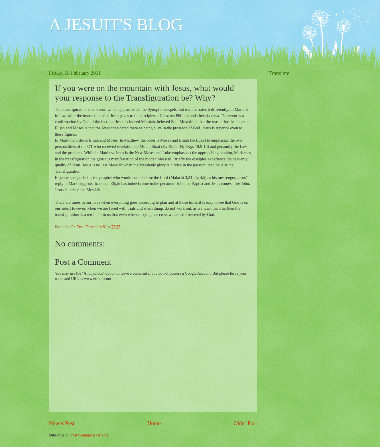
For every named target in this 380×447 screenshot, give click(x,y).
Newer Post (62, 423)
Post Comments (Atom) (89, 435)
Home (154, 423)
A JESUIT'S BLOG (116, 24)
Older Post (245, 423)
